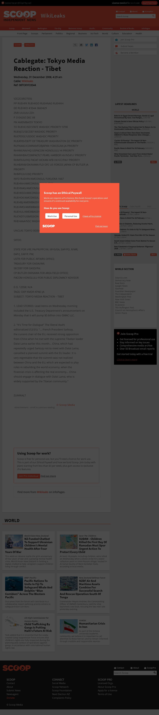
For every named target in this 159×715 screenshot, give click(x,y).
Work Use (52, 216)
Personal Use (71, 216)
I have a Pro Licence (92, 216)
